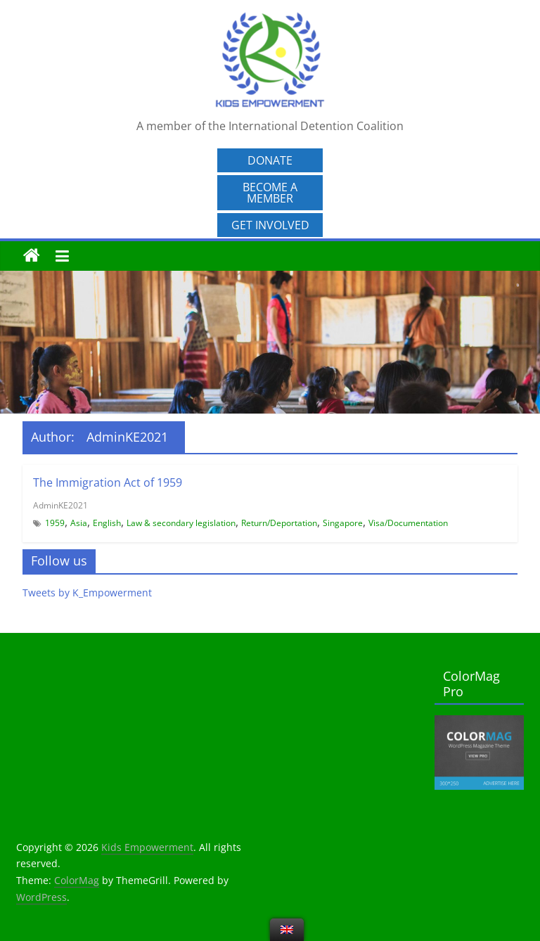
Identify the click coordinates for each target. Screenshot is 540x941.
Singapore (343, 523)
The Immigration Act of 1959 (107, 482)
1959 (55, 523)
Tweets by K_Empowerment (87, 592)
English (107, 523)
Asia (78, 523)
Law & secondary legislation (181, 523)
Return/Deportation (279, 523)
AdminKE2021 (60, 505)
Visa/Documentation (408, 523)
